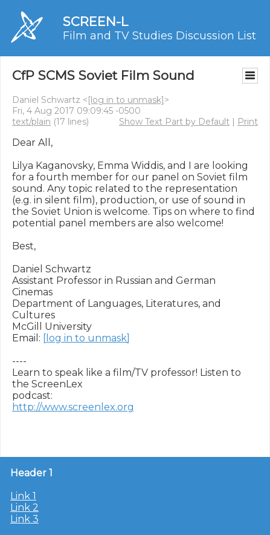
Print (247, 121)
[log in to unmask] (126, 99)
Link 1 (23, 496)
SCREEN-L (95, 21)
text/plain (31, 121)
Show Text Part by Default (174, 121)
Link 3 (24, 519)
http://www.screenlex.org (73, 407)
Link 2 (24, 507)
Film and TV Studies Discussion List (159, 35)
